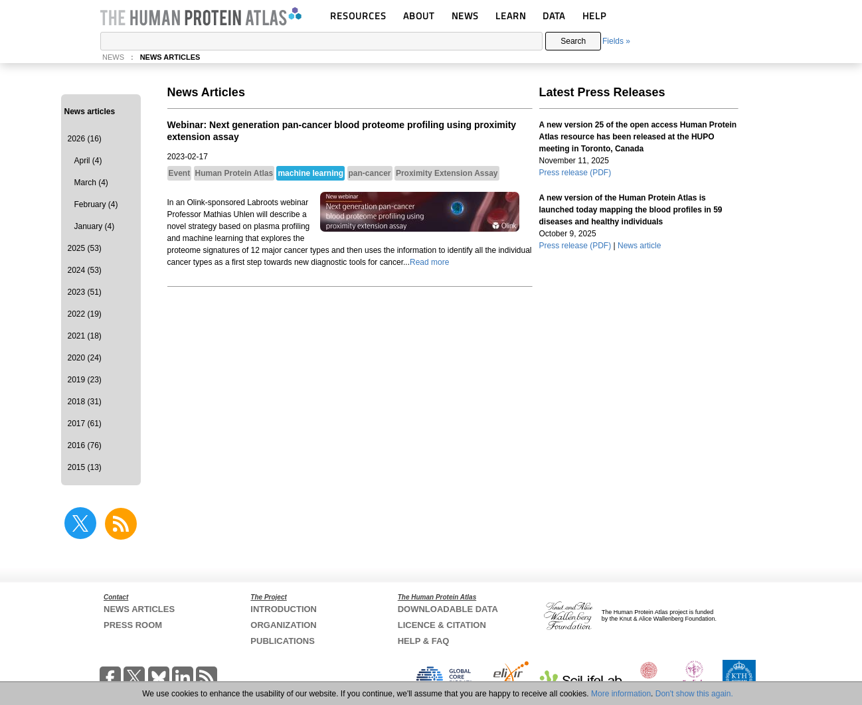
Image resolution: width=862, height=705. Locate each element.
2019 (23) (85, 379)
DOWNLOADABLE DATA (448, 609)
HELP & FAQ (424, 641)
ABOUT (418, 16)
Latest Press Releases (602, 92)
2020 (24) (85, 357)
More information (621, 693)
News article (639, 245)
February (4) (96, 204)
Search (573, 41)
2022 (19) (85, 314)
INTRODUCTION (283, 609)
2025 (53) (85, 248)
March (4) (91, 182)
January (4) (94, 226)
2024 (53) (85, 270)
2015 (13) (85, 467)
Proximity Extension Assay (447, 173)
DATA (554, 16)
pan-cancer (370, 173)
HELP (594, 16)
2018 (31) (85, 401)
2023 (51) (85, 292)
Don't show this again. (694, 693)
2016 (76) (85, 445)
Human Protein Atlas (234, 173)
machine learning (310, 173)
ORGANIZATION (283, 625)
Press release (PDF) (575, 172)
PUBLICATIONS (282, 641)
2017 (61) (85, 423)
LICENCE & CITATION (442, 625)
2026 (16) (85, 138)
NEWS (465, 16)
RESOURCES (358, 16)
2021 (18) (85, 336)
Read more (429, 262)
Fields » (616, 41)
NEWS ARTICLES (170, 57)
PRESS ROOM (133, 625)
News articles (90, 111)
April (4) (88, 160)
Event (180, 173)
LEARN (510, 16)
